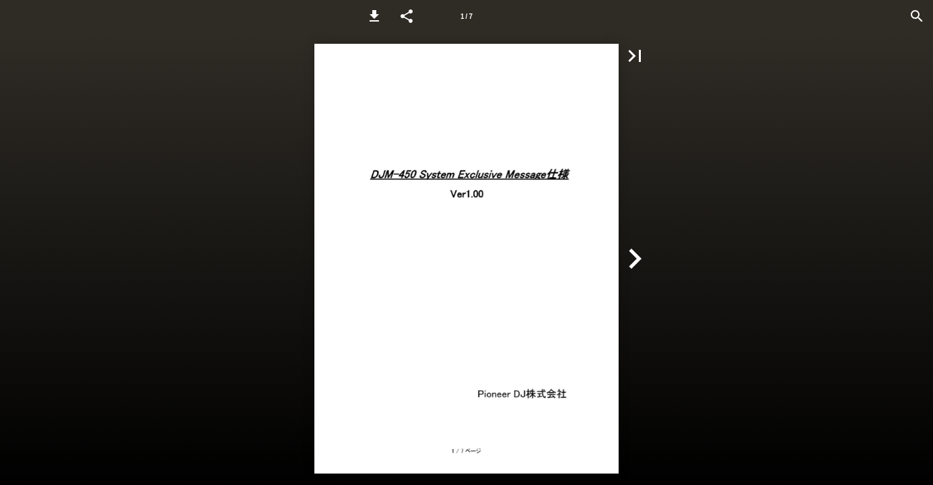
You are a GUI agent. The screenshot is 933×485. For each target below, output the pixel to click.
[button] (374, 16)
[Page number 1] (466, 16)
